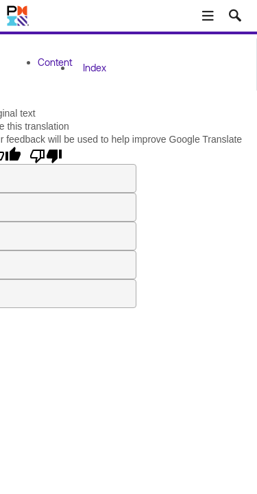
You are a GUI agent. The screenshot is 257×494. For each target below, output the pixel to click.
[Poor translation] (45, 155)
